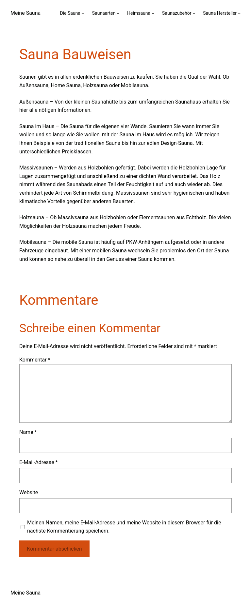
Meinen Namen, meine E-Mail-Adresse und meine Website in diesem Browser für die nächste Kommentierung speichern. (124, 526)
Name (28, 432)
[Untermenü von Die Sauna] (82, 13)
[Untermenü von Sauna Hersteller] (239, 13)
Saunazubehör (176, 13)
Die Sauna (70, 13)
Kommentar (34, 360)
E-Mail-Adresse (38, 462)
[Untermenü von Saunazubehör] (193, 13)
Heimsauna (138, 13)
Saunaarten (103, 13)
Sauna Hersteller (220, 13)
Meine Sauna (25, 13)
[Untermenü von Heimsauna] (153, 13)
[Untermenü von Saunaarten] (118, 13)
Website (28, 492)
